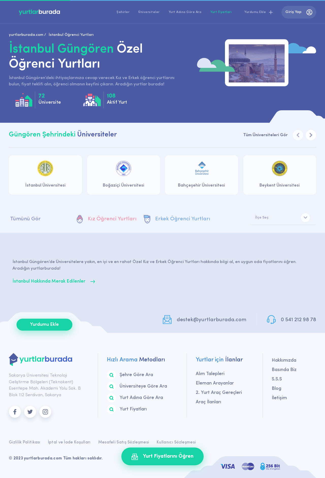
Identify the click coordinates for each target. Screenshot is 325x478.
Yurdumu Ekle (44, 324)
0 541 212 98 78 (298, 319)
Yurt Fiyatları (221, 12)
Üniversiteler (149, 12)
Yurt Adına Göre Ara (185, 12)
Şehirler (123, 12)
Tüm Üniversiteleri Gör (265, 135)
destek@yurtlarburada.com (211, 319)
